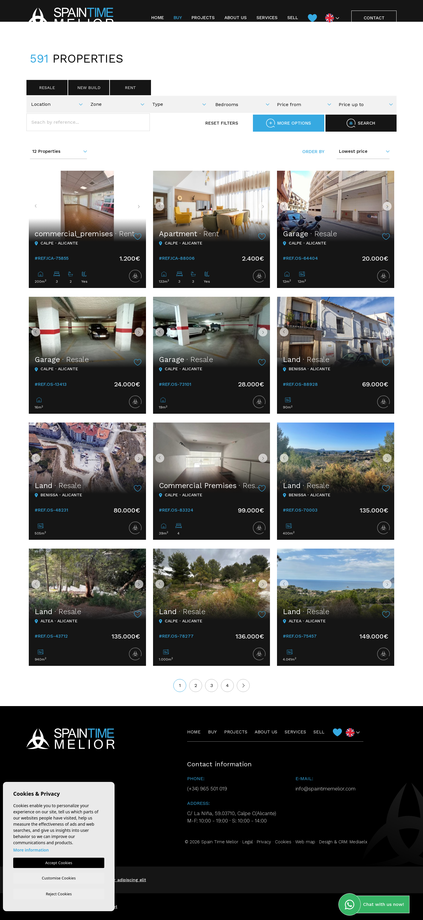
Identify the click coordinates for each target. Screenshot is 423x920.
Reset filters (216, 123)
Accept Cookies (58, 861)
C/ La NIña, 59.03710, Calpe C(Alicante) (231, 813)
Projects (203, 17)
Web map (305, 841)
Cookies (283, 841)
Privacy (264, 841)
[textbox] (59, 104)
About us (235, 17)
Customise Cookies (58, 877)
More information (31, 849)
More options (288, 123)
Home (157, 17)
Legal (247, 841)
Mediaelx (358, 841)
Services (267, 17)
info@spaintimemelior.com (325, 789)
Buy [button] (178, 17)
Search (361, 123)
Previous (35, 206)
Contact (374, 18)
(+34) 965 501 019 (207, 789)
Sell (292, 17)
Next (140, 206)
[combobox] (58, 103)
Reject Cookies (59, 893)
